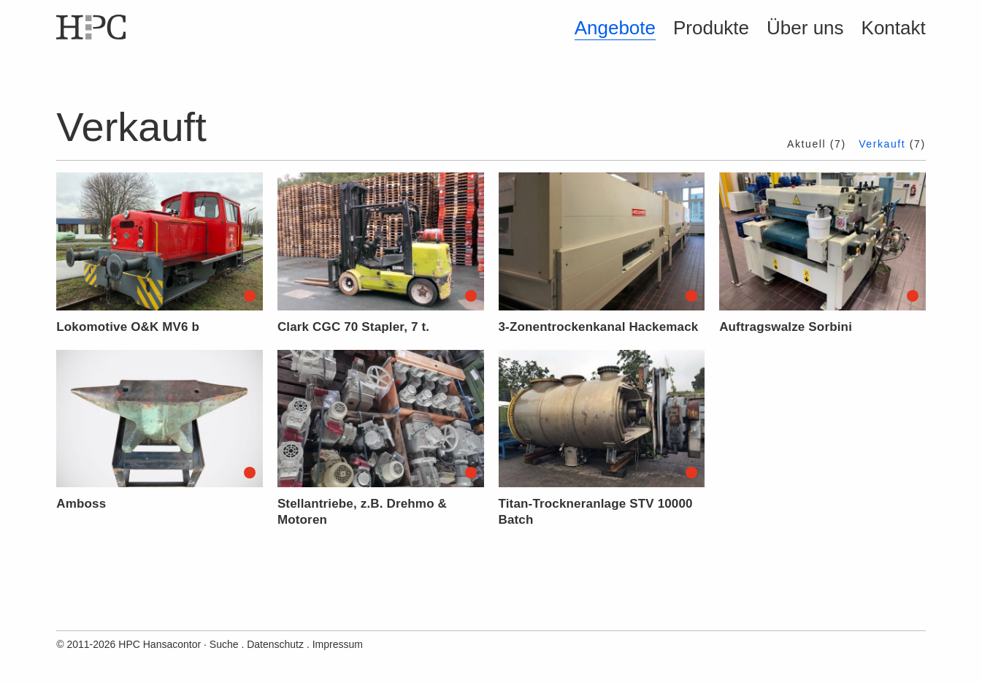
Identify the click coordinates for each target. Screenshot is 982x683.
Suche (224, 644)
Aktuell (806, 144)
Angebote (615, 28)
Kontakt (894, 28)
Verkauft (882, 144)
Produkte (711, 28)
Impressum (337, 644)
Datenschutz (275, 644)
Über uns (805, 28)
